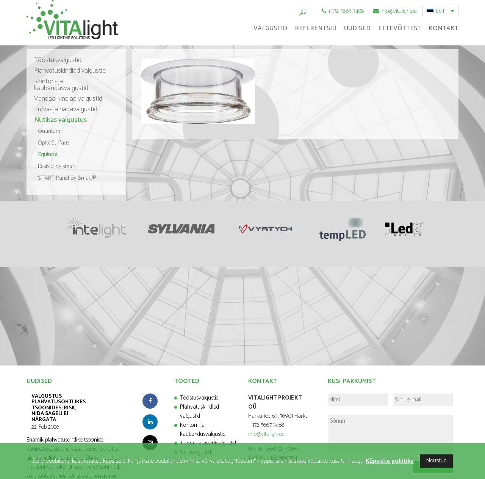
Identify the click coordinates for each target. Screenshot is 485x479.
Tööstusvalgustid (57, 60)
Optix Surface (53, 143)
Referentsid (315, 28)
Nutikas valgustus (60, 120)
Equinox (47, 154)
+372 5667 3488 (346, 11)
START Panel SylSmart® (67, 178)
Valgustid (270, 28)
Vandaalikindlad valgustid (68, 98)
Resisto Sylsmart (57, 166)
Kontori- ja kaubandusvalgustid (61, 85)
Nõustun (436, 461)
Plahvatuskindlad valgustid (70, 70)
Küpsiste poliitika (390, 461)
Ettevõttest (399, 28)
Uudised (357, 28)
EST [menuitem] (440, 11)
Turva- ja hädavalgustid (65, 109)
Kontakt (443, 28)
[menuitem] (440, 11)
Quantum (49, 131)
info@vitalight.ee (398, 11)
